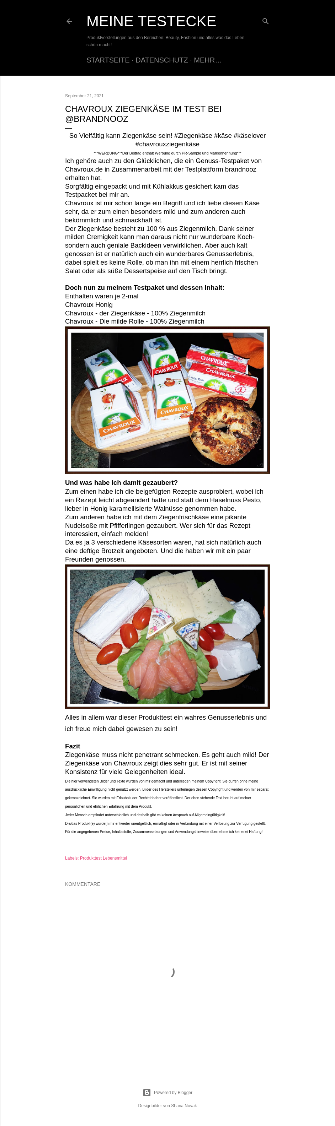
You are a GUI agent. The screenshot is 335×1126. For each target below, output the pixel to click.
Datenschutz (161, 60)
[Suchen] (265, 20)
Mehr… (208, 60)
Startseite (108, 60)
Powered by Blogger (167, 1092)
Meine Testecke (151, 21)
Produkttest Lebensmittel (103, 858)
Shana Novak (184, 1105)
